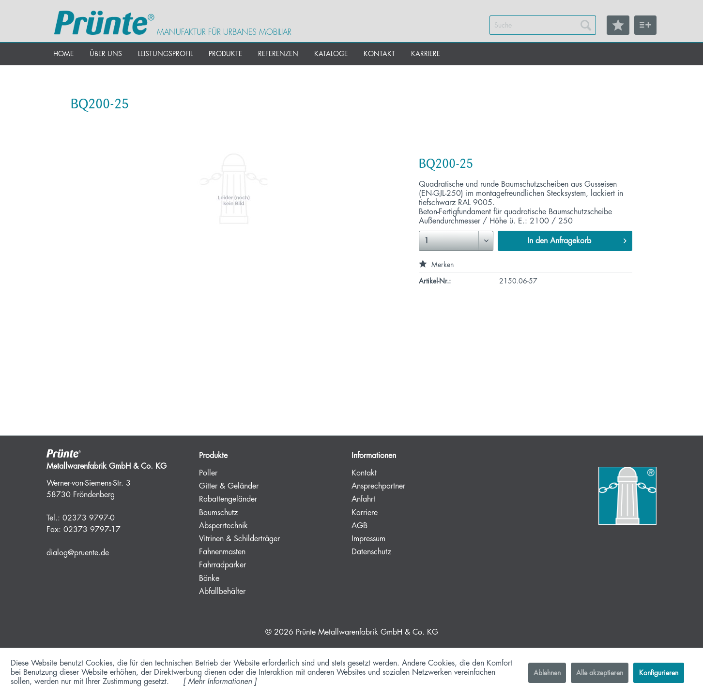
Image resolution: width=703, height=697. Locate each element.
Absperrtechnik (223, 526)
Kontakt (364, 473)
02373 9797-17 (92, 530)
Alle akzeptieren (599, 672)
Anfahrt (363, 499)
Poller (208, 473)
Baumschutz (218, 513)
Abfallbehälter (222, 591)
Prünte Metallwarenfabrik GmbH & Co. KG (367, 632)
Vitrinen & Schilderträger (239, 539)
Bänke (209, 578)
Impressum (368, 539)
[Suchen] (586, 25)
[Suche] (542, 25)
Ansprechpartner (378, 486)
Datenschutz (371, 552)
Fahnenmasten (222, 552)
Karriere (365, 513)
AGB (359, 526)
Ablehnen (547, 672)
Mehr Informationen (219, 681)
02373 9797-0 (88, 518)
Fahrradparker (222, 565)
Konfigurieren (658, 672)
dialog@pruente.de (77, 553)
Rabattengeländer (228, 499)
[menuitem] (542, 25)
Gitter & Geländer (229, 486)
